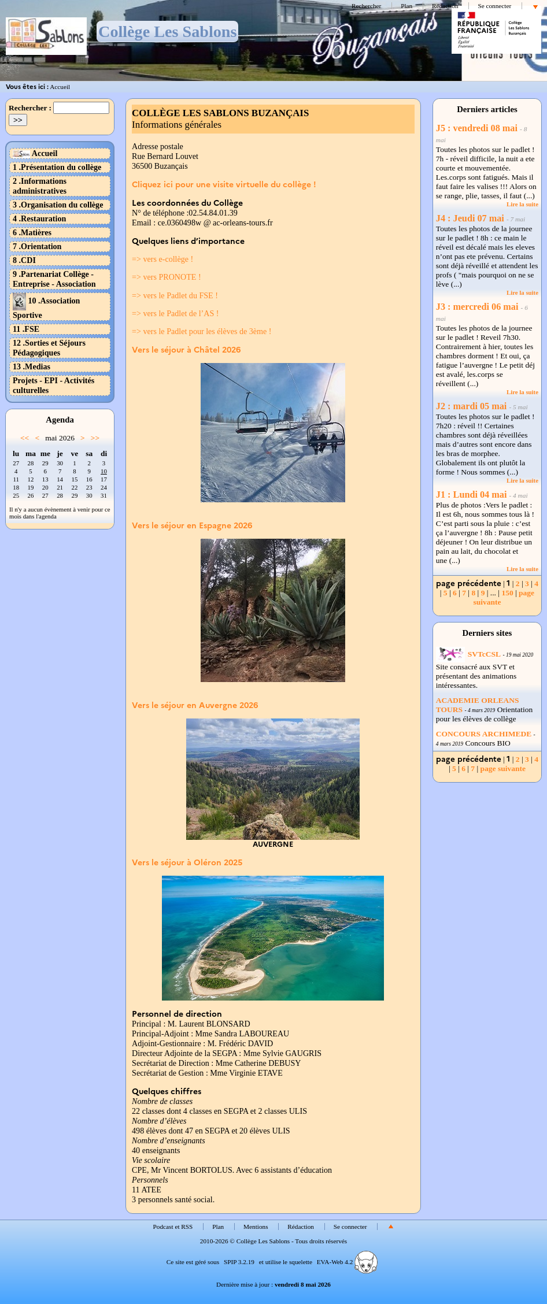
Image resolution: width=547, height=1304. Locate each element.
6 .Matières (32, 232)
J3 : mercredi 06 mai (477, 307)
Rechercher (366, 5)
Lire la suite (522, 204)
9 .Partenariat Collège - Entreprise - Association (54, 278)
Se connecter (494, 5)
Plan (406, 5)
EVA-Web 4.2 (347, 1261)
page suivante (503, 768)
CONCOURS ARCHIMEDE (483, 733)
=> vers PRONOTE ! (166, 276)
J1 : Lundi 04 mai (471, 495)
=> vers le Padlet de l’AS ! (175, 313)
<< (24, 438)
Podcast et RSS (173, 1226)
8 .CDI (24, 260)
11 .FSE (26, 329)
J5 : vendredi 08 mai (477, 128)
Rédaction (445, 5)
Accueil (60, 86)
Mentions (255, 1226)
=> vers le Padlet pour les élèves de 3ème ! (201, 331)
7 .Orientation (37, 246)
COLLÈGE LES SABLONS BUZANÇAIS (220, 113)
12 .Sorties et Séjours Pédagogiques (49, 347)
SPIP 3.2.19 (239, 1261)
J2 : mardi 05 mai (471, 406)
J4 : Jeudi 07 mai (470, 218)
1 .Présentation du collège (57, 167)
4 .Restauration (39, 218)
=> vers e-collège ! (162, 259)
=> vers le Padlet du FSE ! (175, 295)
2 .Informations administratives (39, 185)
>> (95, 438)
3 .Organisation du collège (58, 204)
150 (507, 592)
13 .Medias (31, 366)
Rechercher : (30, 107)
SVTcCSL (468, 654)
